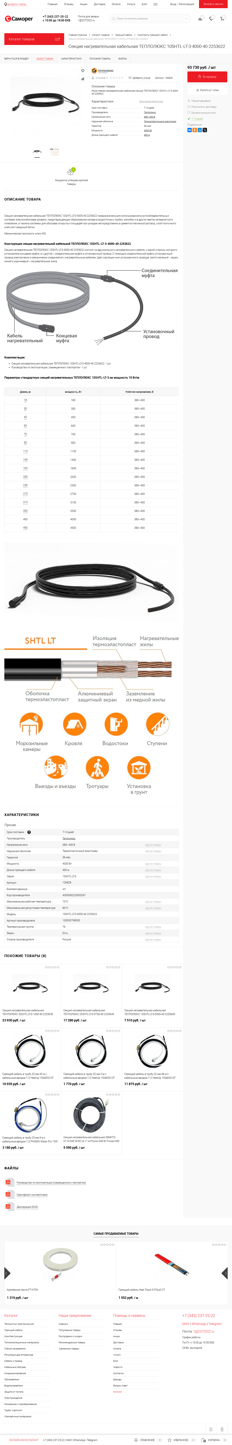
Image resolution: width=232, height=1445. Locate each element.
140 (25, 459)
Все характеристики (151, 101)
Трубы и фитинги (13, 1410)
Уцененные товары (69, 1348)
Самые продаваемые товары (116, 1234)
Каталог (117, 1392)
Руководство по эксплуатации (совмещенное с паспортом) (51, 1182)
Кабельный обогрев (15, 1367)
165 (25, 468)
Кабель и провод (13, 1361)
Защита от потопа (13, 1392)
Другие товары (153, 845)
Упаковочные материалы (18, 1416)
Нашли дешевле (198, 100)
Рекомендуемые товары (72, 1342)
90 (25, 442)
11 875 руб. (152, 1086)
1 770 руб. (91, 1086)
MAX (185, 1324)
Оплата (116, 4)
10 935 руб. (30, 1086)
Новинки (63, 1324)
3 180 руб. (30, 1150)
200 (25, 476)
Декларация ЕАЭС (27, 1206)
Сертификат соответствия (32, 1194)
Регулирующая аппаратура (18, 1355)
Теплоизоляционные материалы (21, 1342)
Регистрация (186, 4)
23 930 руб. (30, 1023)
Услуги (131, 4)
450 (25, 527)
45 (25, 417)
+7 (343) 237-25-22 (54, 1440)
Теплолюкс (150, 112)
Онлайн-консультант (201, 112)
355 (25, 511)
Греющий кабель (13, 1330)
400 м (147, 135)
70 (25, 434)
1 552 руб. (72, 1298)
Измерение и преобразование (20, 1404)
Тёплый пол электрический (19, 1324)
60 (25, 425)
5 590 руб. (91, 1150)
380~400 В (149, 117)
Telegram (215, 1324)
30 (25, 408)
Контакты (118, 1373)
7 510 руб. (152, 1023)
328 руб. (127, 1298)
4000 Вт (148, 130)
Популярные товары (70, 1330)
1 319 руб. (17, 1298)
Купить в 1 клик (207, 90)
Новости (117, 1367)
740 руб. (182, 1298)
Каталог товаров (34, 39)
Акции (83, 4)
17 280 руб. (91, 1023)
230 (25, 485)
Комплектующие (13, 1336)
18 (25, 400)
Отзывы (69, 4)
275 (25, 493)
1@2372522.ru (203, 1331)
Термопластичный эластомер (160, 121)
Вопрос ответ (120, 1385)
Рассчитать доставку (202, 106)
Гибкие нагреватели (15, 1348)
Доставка (99, 4)
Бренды (117, 1379)
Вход (173, 4)
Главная (52, 4)
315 (25, 502)
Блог (144, 4)
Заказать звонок (213, 4)
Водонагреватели (13, 1385)
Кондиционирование (15, 1373)
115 (25, 451)
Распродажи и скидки (70, 1336)
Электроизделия (13, 1398)
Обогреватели (11, 1379)
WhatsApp (198, 1324)
